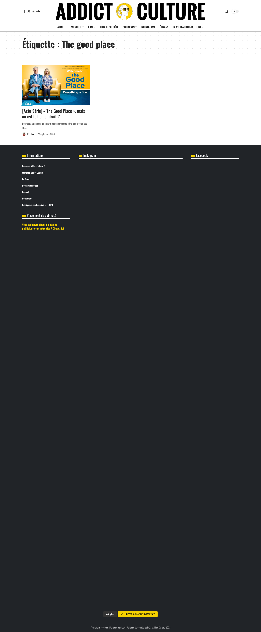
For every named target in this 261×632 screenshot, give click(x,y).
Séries (28, 103)
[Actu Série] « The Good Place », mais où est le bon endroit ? (53, 114)
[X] (29, 11)
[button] (226, 11)
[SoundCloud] (38, 11)
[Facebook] (25, 11)
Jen (32, 134)
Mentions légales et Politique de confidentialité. (130, 627)
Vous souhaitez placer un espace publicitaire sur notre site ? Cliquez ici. (43, 226)
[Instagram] (33, 11)
